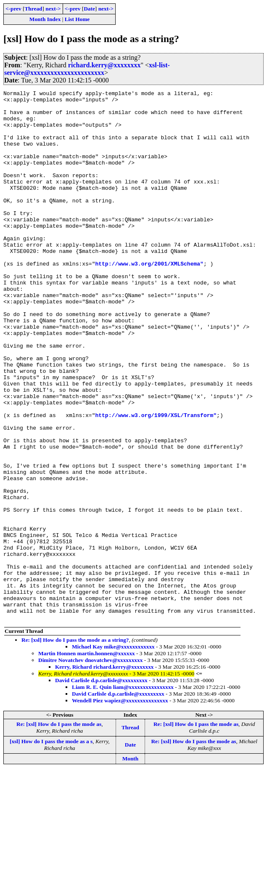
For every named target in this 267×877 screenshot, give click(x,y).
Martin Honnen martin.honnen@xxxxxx (86, 759)
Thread (33, 8)
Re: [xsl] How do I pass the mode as (58, 830)
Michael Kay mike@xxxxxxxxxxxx (113, 752)
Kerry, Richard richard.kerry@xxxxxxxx (104, 773)
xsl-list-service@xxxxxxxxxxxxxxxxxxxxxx (87, 68)
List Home (77, 19)
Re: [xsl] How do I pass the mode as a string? (75, 746)
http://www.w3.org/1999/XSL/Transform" (156, 480)
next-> (53, 8)
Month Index (45, 19)
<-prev (13, 8)
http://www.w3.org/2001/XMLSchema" (149, 299)
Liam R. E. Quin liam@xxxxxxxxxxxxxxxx (123, 793)
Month (130, 864)
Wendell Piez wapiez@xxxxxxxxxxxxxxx (120, 806)
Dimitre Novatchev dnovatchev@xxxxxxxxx (90, 766)
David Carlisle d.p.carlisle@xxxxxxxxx (101, 786)
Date (89, 8)
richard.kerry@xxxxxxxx (104, 65)
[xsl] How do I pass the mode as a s (51, 847)
